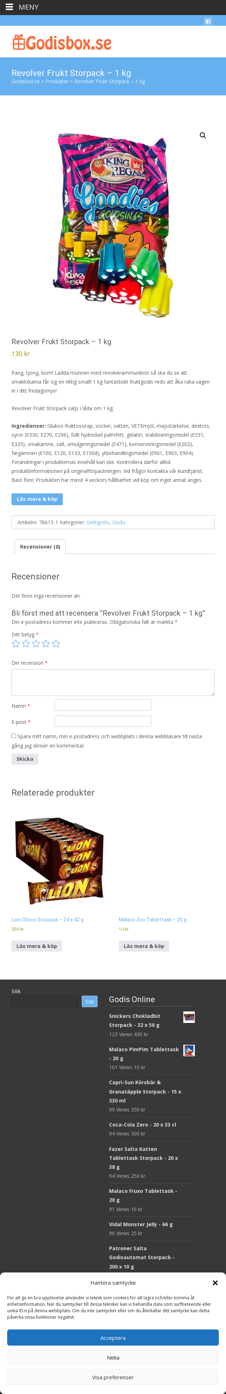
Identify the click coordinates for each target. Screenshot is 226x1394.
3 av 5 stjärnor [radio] (36, 643)
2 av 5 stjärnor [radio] (26, 643)
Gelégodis (97, 522)
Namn (20, 705)
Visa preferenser (113, 1377)
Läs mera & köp (37, 499)
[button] (215, 1282)
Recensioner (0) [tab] (40, 546)
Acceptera (113, 1337)
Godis (119, 522)
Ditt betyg (25, 634)
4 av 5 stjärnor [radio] (46, 643)
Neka (113, 1357)
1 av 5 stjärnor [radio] (15, 643)
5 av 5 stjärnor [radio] (56, 643)
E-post (21, 722)
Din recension (29, 662)
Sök (16, 991)
